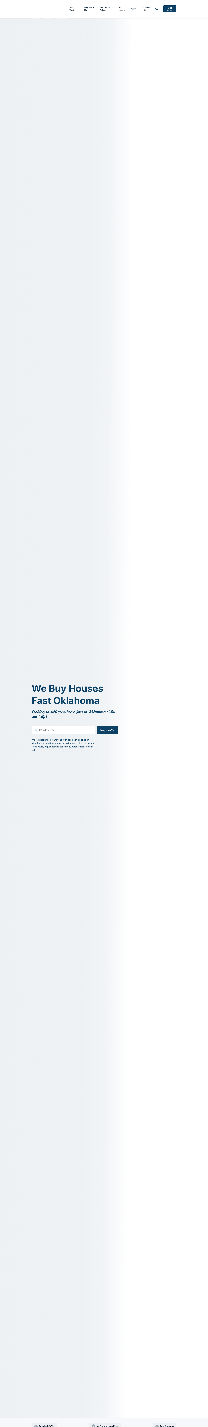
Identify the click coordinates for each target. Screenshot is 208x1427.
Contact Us (147, 8)
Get (170, 8)
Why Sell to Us (89, 8)
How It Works (72, 8)
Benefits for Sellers (105, 8)
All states (122, 8)
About (133, 9)
